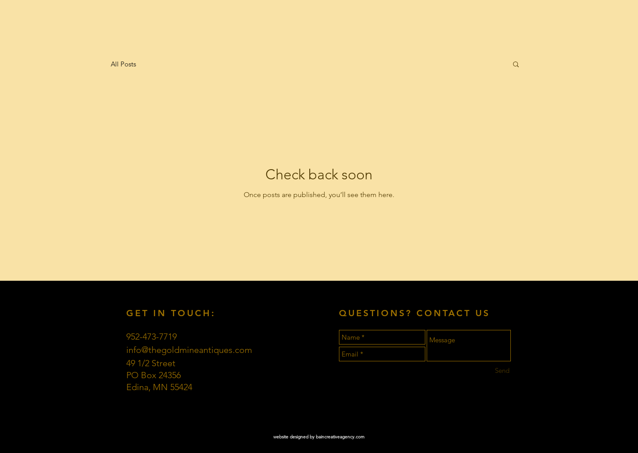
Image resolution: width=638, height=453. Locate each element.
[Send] (502, 370)
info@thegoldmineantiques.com (189, 350)
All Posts (123, 64)
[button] (516, 65)
